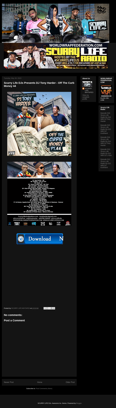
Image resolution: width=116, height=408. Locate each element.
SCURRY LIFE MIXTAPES (89, 90)
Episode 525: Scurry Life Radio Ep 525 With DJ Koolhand (106, 129)
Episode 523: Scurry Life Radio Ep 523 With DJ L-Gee (106, 152)
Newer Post (9, 382)
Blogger (78, 403)
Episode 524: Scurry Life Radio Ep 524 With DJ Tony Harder (106, 141)
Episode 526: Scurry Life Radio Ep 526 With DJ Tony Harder (106, 117)
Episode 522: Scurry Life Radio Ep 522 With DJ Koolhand (106, 163)
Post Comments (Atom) (44, 388)
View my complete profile (85, 97)
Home (39, 382)
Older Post (70, 382)
